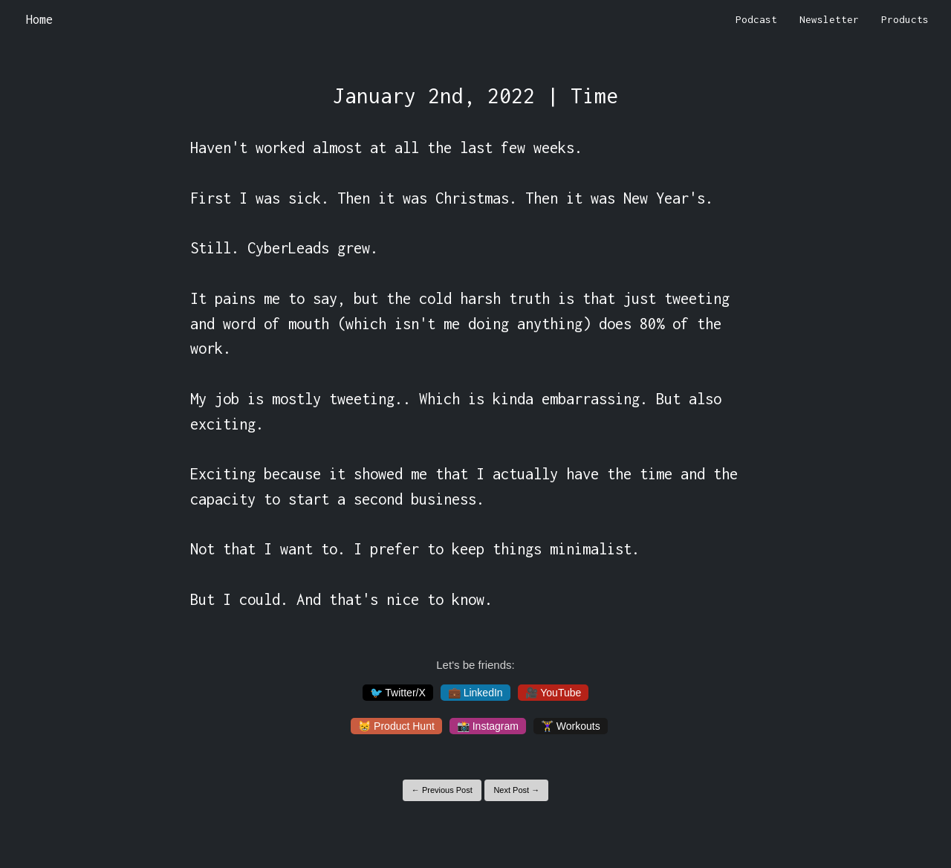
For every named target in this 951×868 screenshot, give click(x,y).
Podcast (756, 19)
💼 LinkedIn (475, 693)
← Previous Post (442, 790)
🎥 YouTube (553, 693)
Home (39, 19)
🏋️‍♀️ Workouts (570, 726)
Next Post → (516, 790)
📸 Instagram (488, 726)
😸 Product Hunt (396, 726)
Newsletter (829, 19)
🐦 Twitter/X (398, 693)
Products (905, 19)
